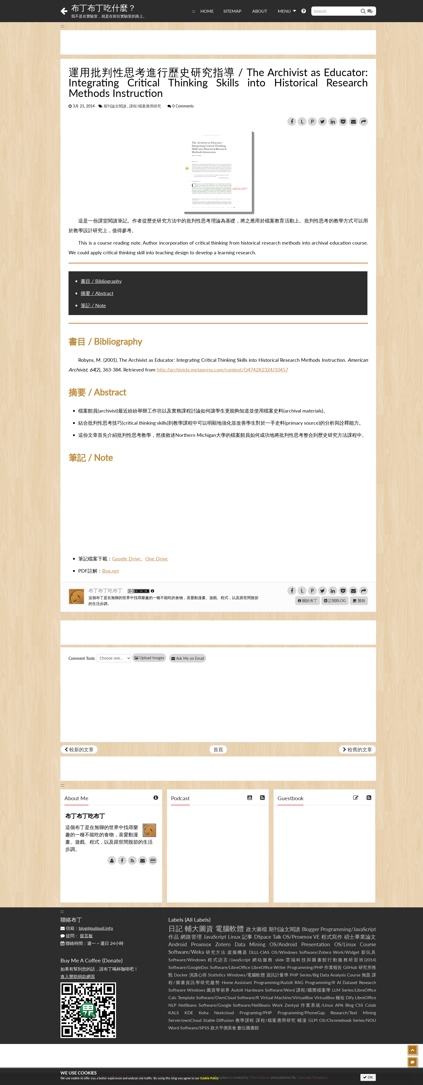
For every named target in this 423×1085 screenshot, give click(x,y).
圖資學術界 (218, 989)
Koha (204, 1012)
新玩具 (368, 952)
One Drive (156, 559)
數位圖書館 (248, 1027)
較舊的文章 (357, 749)
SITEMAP (232, 10)
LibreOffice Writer (268, 967)
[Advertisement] (218, 42)
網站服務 (262, 959)
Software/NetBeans (251, 1005)
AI (339, 982)
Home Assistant (237, 982)
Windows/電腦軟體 (246, 974)
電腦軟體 (229, 928)
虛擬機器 (237, 952)
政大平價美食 (223, 1027)
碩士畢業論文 (360, 937)
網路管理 (191, 937)
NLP (172, 1005)
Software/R (248, 997)
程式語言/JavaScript (229, 959)
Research (367, 982)
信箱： (86, 928)
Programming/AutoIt (273, 982)
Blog (349, 1005)
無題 (366, 974)
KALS (173, 1012)
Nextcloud (224, 1012)
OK (368, 1077)
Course (368, 944)
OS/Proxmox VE (301, 937)
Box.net (110, 571)
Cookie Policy (209, 1078)
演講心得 (198, 974)
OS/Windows (284, 952)
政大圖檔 (256, 929)
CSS (359, 1005)
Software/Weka (186, 952)
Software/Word (280, 989)
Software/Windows (187, 959)
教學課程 (245, 1020)
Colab (370, 1005)
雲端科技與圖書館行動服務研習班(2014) (331, 959)
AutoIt (237, 989)
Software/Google (215, 1005)
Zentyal (292, 1005)
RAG (299, 982)
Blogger (310, 929)
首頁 (218, 749)
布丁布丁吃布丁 (106, 590)
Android (177, 944)
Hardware (254, 989)
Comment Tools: (82, 658)
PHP (294, 974)
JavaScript (214, 937)
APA (339, 1005)
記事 (247, 937)
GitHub (350, 967)
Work (277, 1005)
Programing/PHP (256, 1012)
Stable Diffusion (218, 1020)
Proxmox (201, 944)
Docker (181, 974)
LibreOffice (365, 997)
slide (279, 959)
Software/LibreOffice (230, 967)
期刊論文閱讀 (115, 106)
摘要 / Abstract (97, 293)
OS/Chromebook (335, 1020)
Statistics (217, 974)
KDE (189, 1012)
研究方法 (216, 952)
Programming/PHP (305, 967)
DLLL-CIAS (259, 952)
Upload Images (149, 657)
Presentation (315, 944)
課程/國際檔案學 (313, 989)
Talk (277, 937)
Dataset (350, 982)
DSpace (262, 937)
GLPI (313, 1020)
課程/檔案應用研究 (145, 106)
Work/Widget (346, 952)
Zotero (223, 944)
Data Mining (250, 944)
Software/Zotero (315, 952)
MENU (287, 10)
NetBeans (187, 1005)
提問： (76, 935)
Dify (350, 997)
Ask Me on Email (190, 658)
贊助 (359, 600)
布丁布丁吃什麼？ (103, 7)
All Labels (197, 919)
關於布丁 (307, 600)
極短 (340, 997)
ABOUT (259, 10)
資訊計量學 (277, 974)
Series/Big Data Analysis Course (330, 974)
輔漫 (302, 1020)
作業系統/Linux (317, 1005)
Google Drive (126, 559)
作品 (173, 937)
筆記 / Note (93, 305)
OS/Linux (345, 944)
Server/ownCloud (185, 1020)
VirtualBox (324, 997)
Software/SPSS (194, 1027)
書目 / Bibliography (101, 281)
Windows (196, 989)
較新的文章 (79, 749)
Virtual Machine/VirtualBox (286, 997)
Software (177, 989)
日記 (175, 928)
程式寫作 (332, 937)
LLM (336, 989)
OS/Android (283, 944)
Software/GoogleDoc (188, 967)
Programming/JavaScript (348, 929)
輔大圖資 (199, 928)
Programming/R (320, 982)
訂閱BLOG (335, 600)
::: (193, 10)
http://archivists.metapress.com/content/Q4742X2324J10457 (222, 370)
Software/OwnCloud (216, 997)
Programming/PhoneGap (301, 1012)
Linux (234, 937)
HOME (207, 10)
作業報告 (333, 967)
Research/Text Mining (353, 1012)
